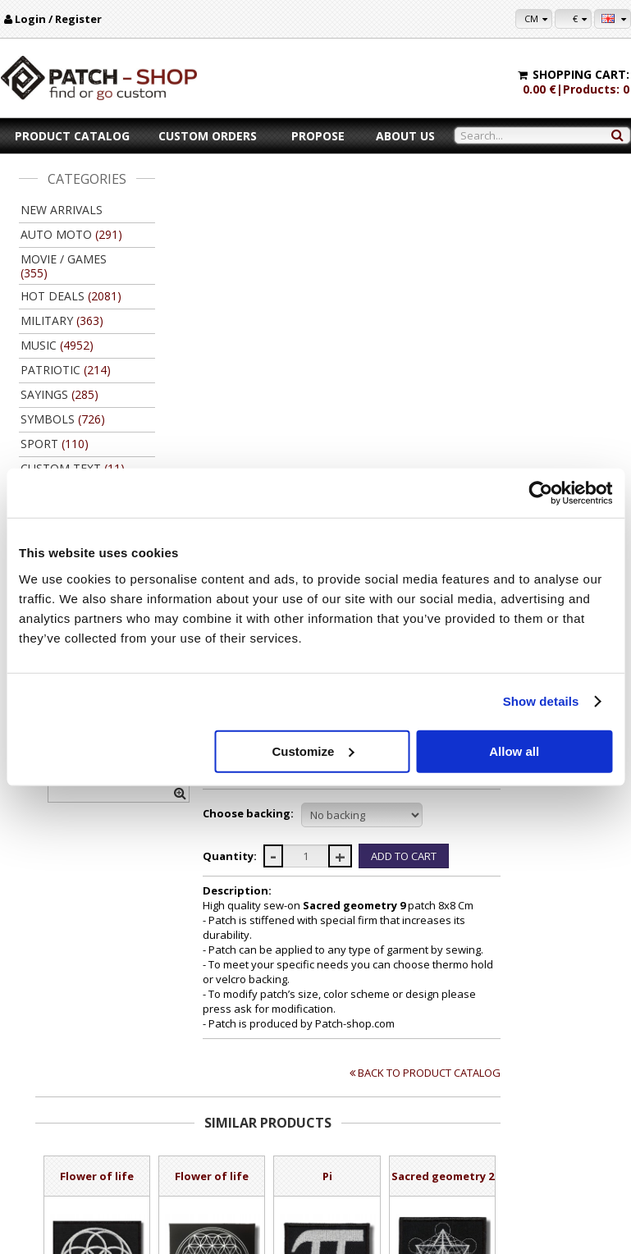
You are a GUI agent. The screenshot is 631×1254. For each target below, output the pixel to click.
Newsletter (555, 1153)
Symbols (313, 203)
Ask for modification (393, 280)
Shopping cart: (581, 74)
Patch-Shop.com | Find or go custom (524, 203)
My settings (555, 1122)
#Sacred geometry (410, 316)
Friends (377, 1169)
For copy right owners (409, 1122)
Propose (318, 136)
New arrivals (62, 209)
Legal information (70, 1153)
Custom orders (207, 136)
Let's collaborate (397, 1138)
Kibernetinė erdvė (350, 1236)
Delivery (199, 1138)
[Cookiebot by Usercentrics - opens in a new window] (540, 493)
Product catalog (72, 136)
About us (405, 136)
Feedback (52, 1169)
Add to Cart (230, 992)
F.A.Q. (44, 1184)
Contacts (50, 1138)
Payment (201, 1122)
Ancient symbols (383, 203)
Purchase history (568, 1138)
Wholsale (380, 1153)
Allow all (514, 750)
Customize (313, 750)
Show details (541, 701)
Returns (198, 1153)
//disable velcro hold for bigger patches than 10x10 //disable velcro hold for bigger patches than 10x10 (490, 411)
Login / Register (58, 18)
